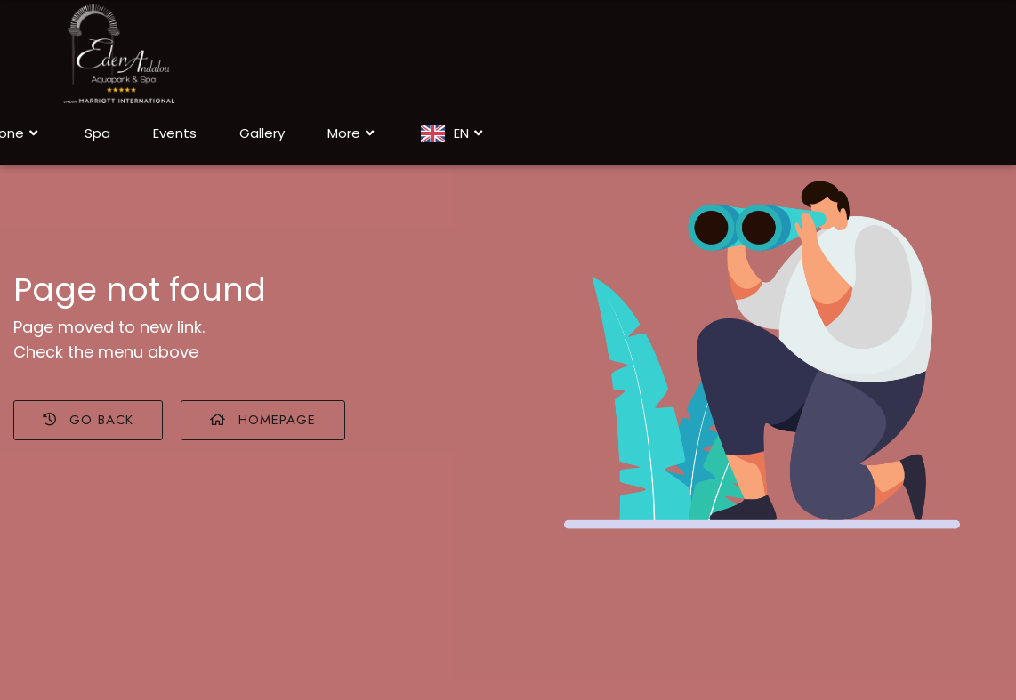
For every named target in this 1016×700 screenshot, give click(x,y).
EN (470, 133)
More (352, 133)
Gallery (262, 133)
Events (175, 133)
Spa (97, 133)
